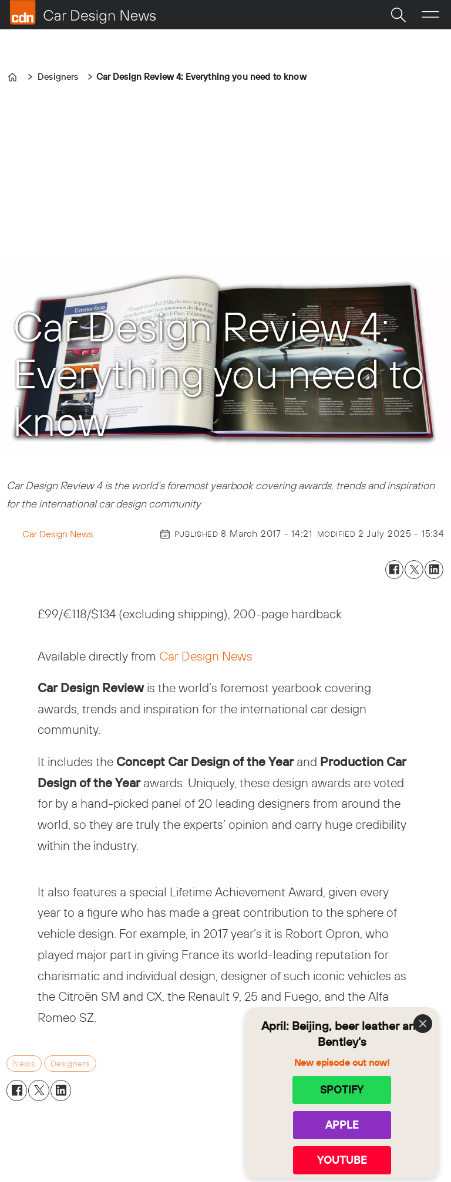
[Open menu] (430, 14)
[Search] (398, 14)
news (24, 1063)
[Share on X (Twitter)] (414, 569)
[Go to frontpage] (82, 12)
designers (70, 1063)
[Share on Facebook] (394, 569)
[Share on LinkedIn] (434, 569)
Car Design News (206, 655)
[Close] (422, 1023)
